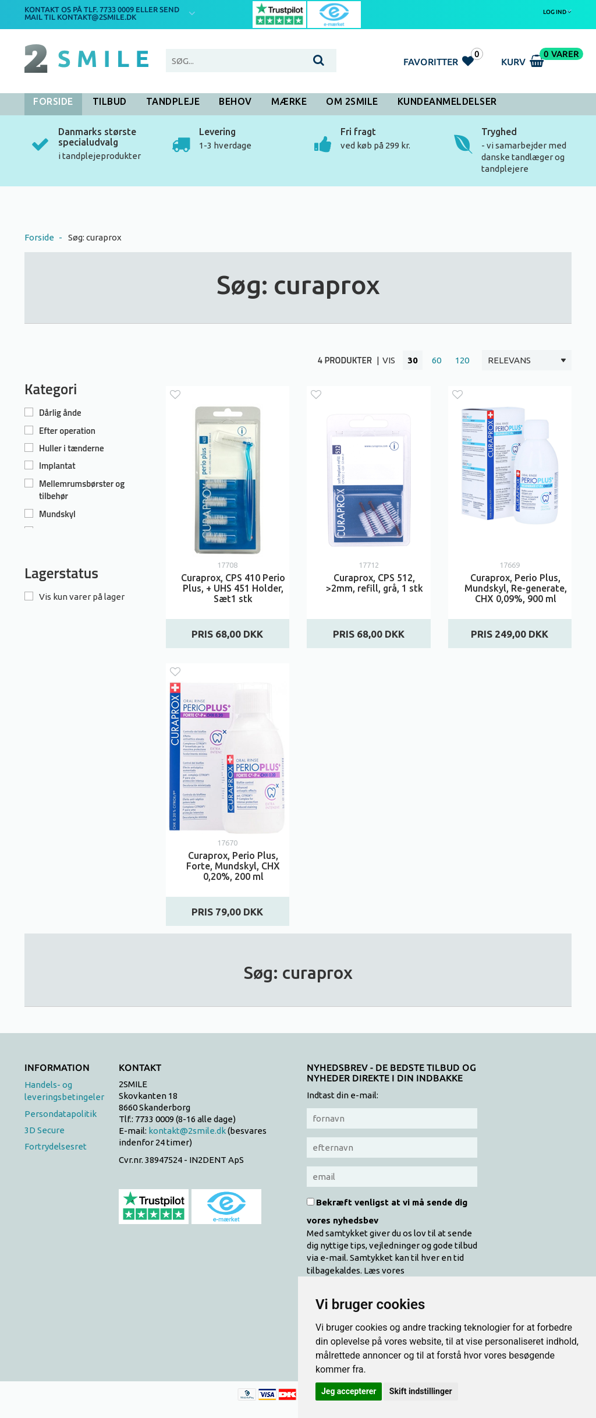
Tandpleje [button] (173, 101)
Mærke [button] (289, 101)
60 (436, 360)
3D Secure (44, 1130)
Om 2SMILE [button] (352, 101)
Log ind (557, 11)
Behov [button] (235, 101)
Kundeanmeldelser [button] (447, 101)
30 (412, 360)
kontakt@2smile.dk (187, 1131)
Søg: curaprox (95, 237)
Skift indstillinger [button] (420, 1391)
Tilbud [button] (110, 101)
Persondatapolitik (60, 1114)
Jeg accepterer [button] (348, 1391)
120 (462, 360)
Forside (53, 101)
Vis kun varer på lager (82, 597)
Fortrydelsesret (55, 1146)
